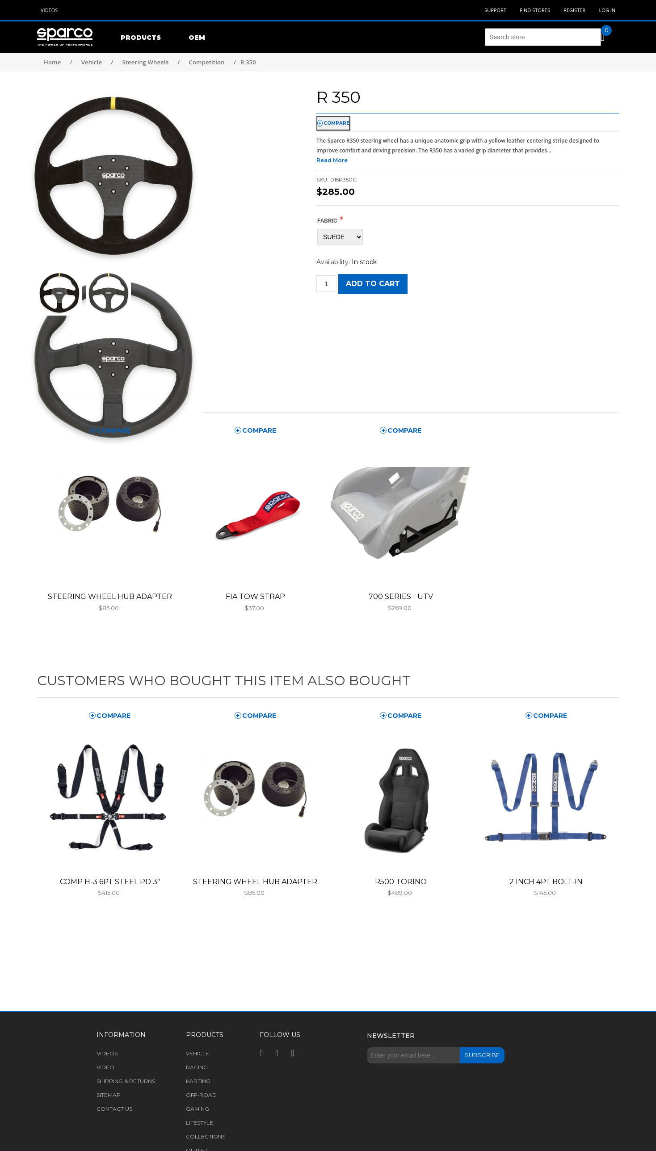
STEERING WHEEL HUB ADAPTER (110, 596)
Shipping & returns (126, 1081)
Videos (49, 10)
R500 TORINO (401, 881)
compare (336, 123)
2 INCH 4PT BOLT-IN (546, 881)
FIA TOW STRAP (255, 596)
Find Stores (535, 10)
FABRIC (327, 221)
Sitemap (109, 1095)
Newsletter (391, 1036)
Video (105, 1067)
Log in (607, 10)
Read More (332, 160)
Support (495, 10)
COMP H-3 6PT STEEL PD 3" (110, 881)
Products (141, 38)
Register (574, 10)
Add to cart (373, 283)
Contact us (114, 1108)
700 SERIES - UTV (401, 596)
